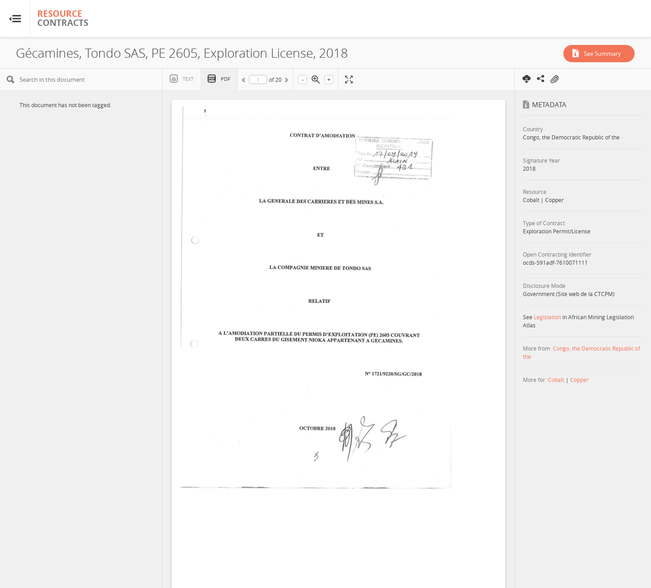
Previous (245, 81)
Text (188, 78)
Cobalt (556, 379)
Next (286, 81)
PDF (225, 78)
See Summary (602, 53)
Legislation (547, 317)
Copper (579, 379)
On (554, 79)
